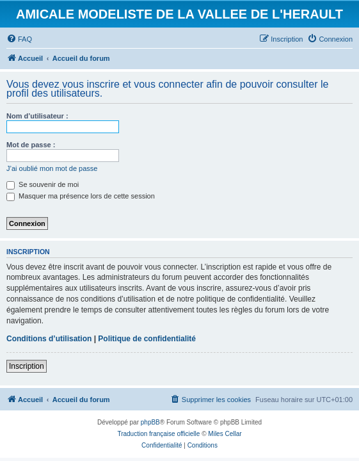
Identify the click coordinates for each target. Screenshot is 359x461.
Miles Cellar (224, 433)
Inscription (26, 366)
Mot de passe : (30, 145)
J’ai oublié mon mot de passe (51, 168)
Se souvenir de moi (42, 184)
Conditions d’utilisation (49, 338)
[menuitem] (19, 39)
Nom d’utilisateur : (37, 116)
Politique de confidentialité (147, 338)
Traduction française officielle (158, 433)
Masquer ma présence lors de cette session (80, 196)
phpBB (150, 422)
